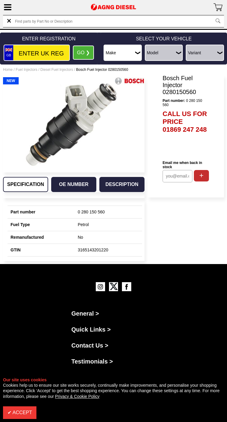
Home (8, 70)
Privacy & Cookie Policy (77, 396)
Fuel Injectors (26, 70)
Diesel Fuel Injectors (56, 70)
